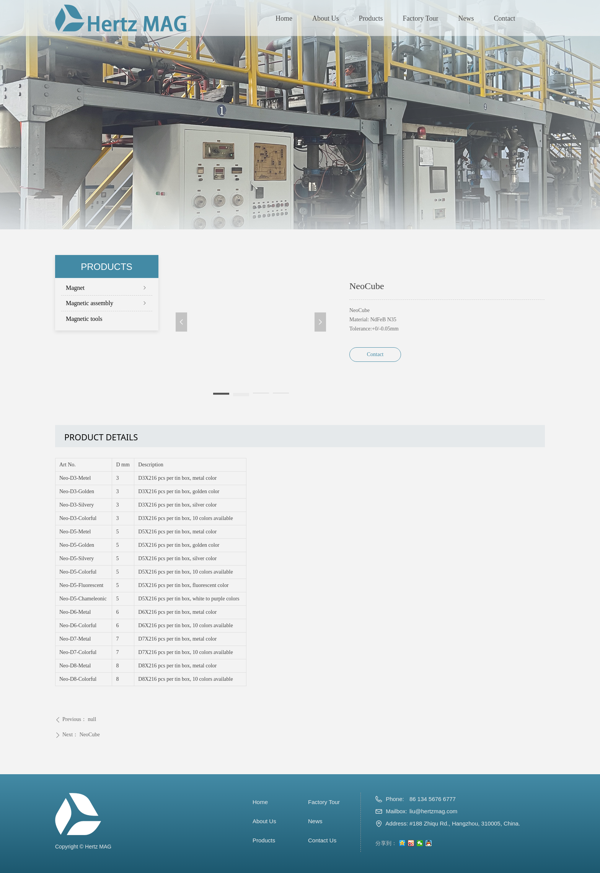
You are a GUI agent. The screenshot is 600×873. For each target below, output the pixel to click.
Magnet (107, 287)
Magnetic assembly (107, 303)
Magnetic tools (84, 319)
